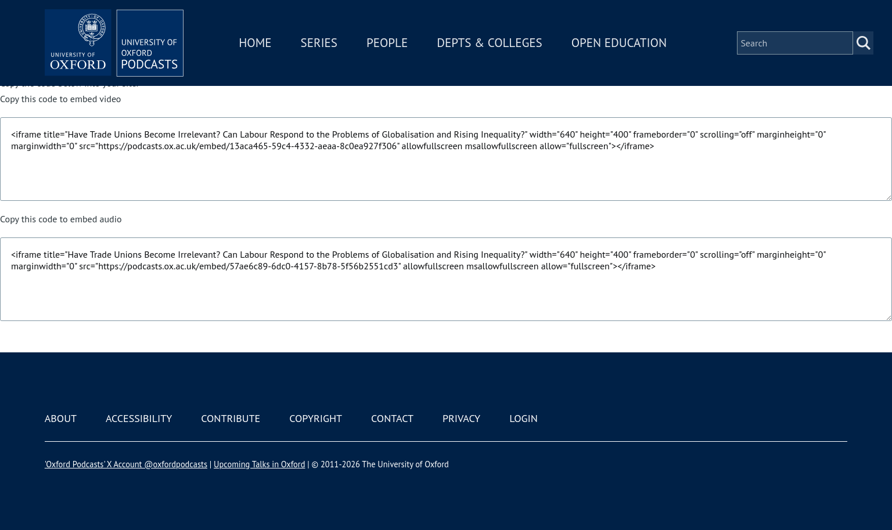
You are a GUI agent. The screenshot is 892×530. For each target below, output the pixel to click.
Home (255, 43)
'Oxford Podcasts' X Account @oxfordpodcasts (126, 464)
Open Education (619, 43)
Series (319, 43)
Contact (392, 418)
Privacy (461, 418)
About (61, 418)
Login (523, 418)
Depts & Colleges (490, 43)
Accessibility (139, 418)
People (387, 43)
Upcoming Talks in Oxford (259, 464)
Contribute (230, 418)
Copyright (315, 418)
